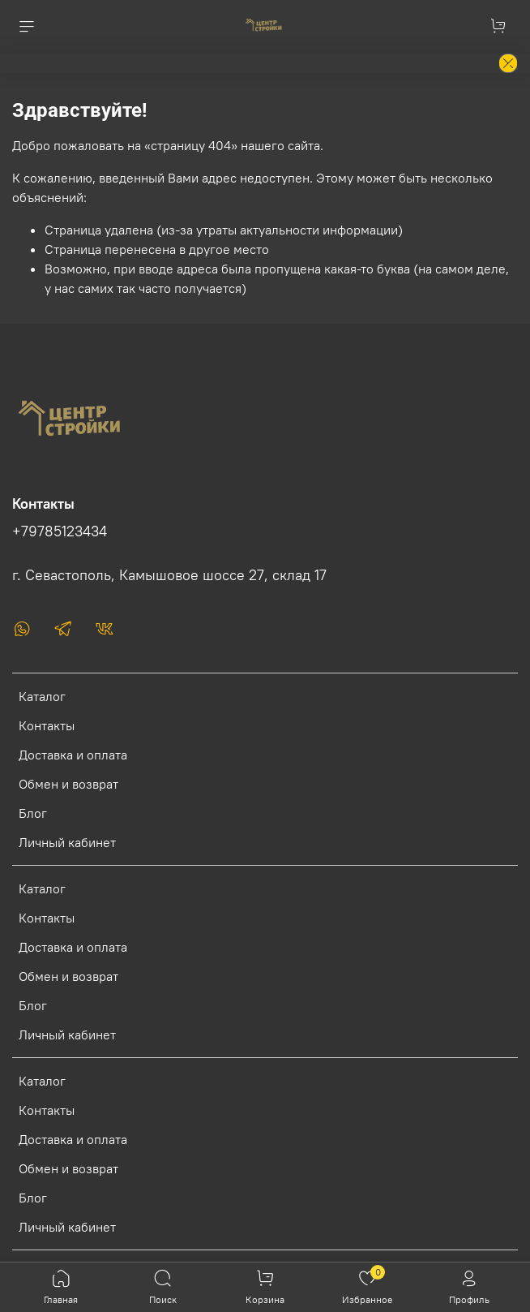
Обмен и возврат (68, 784)
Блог (33, 813)
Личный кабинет (67, 842)
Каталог (42, 696)
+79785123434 (59, 531)
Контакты (47, 725)
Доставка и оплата (73, 754)
